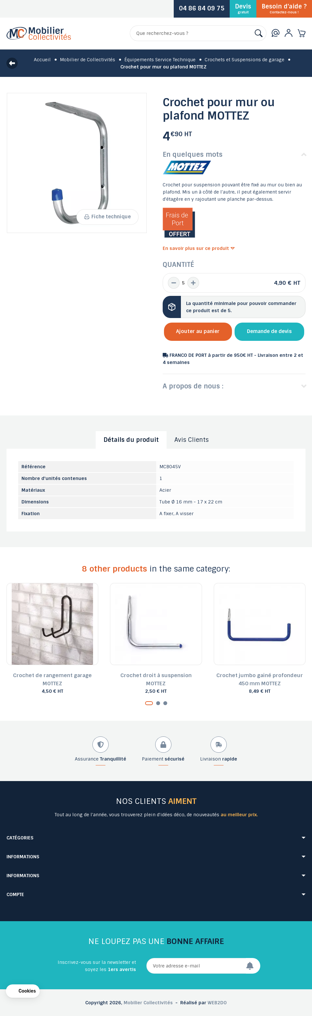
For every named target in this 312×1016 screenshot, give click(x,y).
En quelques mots (193, 154)
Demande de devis (269, 331)
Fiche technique (107, 216)
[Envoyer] (253, 966)
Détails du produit (131, 440)
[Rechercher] (198, 33)
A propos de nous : (193, 386)
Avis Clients (191, 440)
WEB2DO (217, 1003)
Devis (243, 8)
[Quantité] (183, 283)
